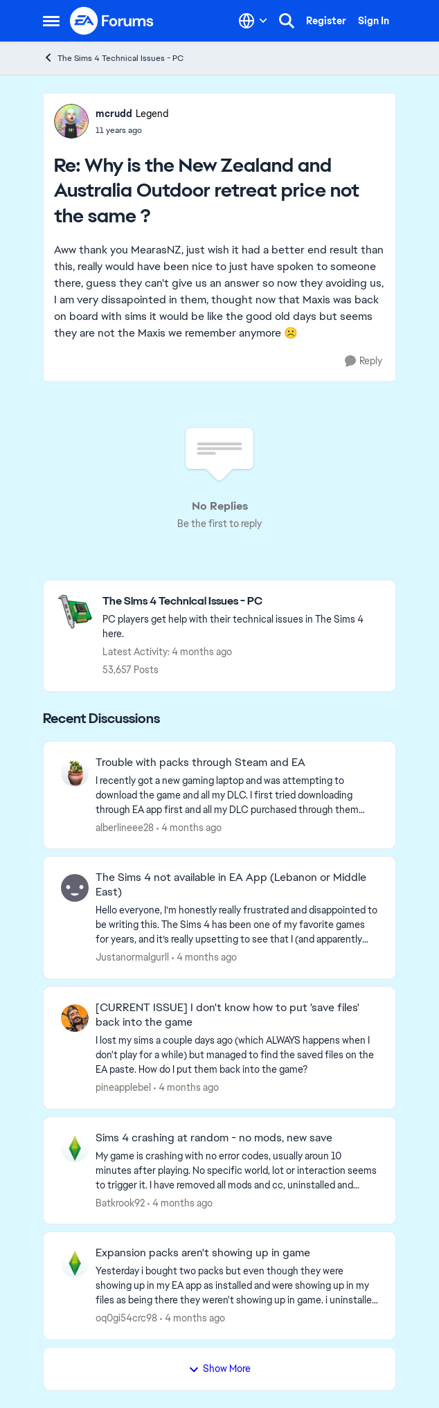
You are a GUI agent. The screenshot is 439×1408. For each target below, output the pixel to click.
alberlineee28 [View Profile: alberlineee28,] (125, 827)
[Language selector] (253, 21)
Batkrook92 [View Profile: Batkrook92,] (120, 1202)
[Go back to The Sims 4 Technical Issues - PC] (242, 601)
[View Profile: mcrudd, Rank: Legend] (71, 121)
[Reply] (363, 361)
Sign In (373, 21)
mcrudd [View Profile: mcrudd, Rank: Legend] (114, 113)
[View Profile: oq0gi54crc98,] (75, 1263)
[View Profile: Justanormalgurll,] (75, 888)
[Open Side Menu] (51, 20)
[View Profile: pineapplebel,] (75, 1018)
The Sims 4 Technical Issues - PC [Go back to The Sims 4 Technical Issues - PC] (113, 58)
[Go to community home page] (112, 21)
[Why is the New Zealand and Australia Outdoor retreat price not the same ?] (132, 130)
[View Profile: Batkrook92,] (75, 1148)
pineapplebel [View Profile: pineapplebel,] (123, 1087)
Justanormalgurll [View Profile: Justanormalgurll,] (132, 957)
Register (326, 21)
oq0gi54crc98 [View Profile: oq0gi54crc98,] (126, 1318)
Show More (219, 1368)
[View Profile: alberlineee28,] (75, 773)
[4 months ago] (189, 827)
